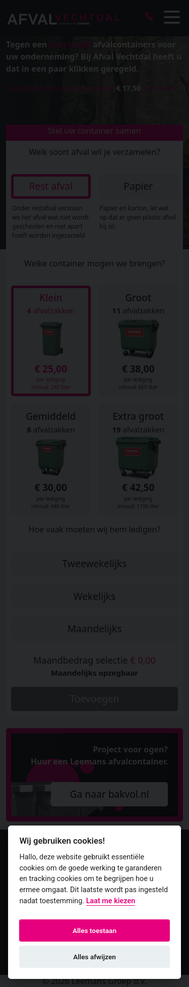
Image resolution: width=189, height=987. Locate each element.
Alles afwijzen (94, 957)
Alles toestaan (94, 930)
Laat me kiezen (111, 901)
